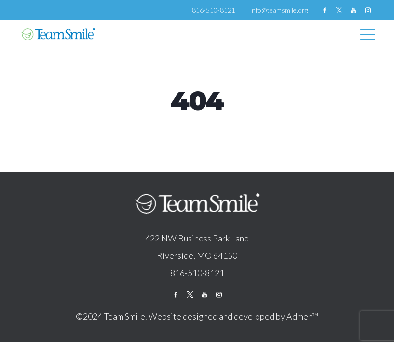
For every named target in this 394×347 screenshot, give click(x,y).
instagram (368, 10)
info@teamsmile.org (279, 10)
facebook (324, 10)
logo (197, 204)
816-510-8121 (213, 10)
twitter (339, 10)
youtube (353, 10)
